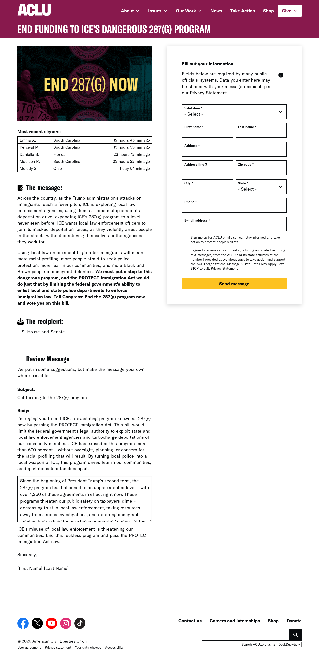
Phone (190, 202)
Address (192, 146)
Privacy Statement (208, 92)
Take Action (242, 10)
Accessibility (114, 647)
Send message (234, 283)
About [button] (130, 10)
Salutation (193, 108)
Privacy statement (58, 647)
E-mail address (197, 220)
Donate (294, 620)
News (216, 10)
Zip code (246, 164)
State (243, 183)
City (188, 183)
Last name (247, 127)
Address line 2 (195, 164)
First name (193, 127)
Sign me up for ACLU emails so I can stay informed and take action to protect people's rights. (235, 239)
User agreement (29, 647)
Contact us (189, 620)
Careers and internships (235, 620)
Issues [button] (157, 10)
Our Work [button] (188, 10)
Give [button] (289, 10)
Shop (268, 10)
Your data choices (88, 647)
